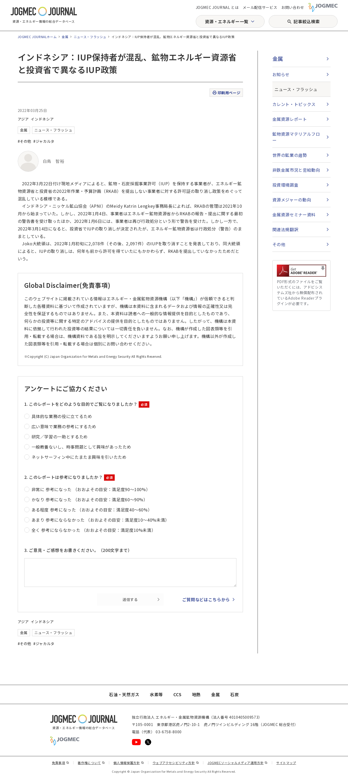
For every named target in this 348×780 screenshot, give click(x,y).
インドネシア (42, 119)
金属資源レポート (289, 119)
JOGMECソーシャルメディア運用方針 (237, 762)
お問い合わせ (292, 7)
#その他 (25, 141)
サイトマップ (286, 762)
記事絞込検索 (307, 21)
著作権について (91, 762)
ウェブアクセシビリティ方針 (175, 762)
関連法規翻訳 (285, 229)
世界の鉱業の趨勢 (289, 155)
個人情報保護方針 (128, 762)
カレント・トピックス (294, 104)
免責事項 (60, 762)
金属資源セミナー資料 (294, 214)
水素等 (156, 694)
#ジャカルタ (43, 141)
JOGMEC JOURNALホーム (37, 36)
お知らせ (281, 74)
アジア (23, 119)
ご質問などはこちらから (206, 599)
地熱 (196, 694)
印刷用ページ (226, 93)
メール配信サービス (260, 7)
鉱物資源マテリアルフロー (296, 137)
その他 (278, 244)
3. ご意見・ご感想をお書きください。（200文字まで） (78, 550)
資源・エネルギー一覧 (226, 21)
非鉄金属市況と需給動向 (296, 170)
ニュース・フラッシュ (90, 36)
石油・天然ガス (124, 694)
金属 (65, 36)
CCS (177, 694)
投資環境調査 (285, 185)
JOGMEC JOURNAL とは (217, 7)
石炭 (234, 694)
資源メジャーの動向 (291, 200)
